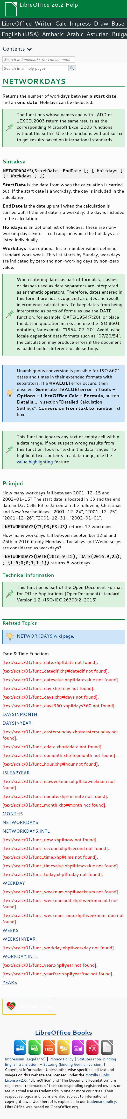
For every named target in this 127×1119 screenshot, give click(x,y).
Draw (101, 23)
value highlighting (35, 461)
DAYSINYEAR (16, 723)
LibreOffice (16, 23)
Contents (13, 48)
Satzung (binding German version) (73, 1064)
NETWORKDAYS (20, 822)
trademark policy (101, 1101)
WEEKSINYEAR (18, 939)
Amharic (53, 34)
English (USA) (20, 34)
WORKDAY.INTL (20, 956)
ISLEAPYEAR (16, 772)
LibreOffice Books (63, 1032)
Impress (80, 23)
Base (117, 23)
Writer (43, 23)
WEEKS (10, 930)
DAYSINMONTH (19, 714)
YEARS (9, 982)
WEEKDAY (13, 883)
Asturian (97, 34)
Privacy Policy (61, 1059)
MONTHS (12, 813)
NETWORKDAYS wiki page (45, 636)
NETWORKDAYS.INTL (26, 831)
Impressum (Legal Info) (25, 1059)
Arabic (75, 34)
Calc (61, 23)
